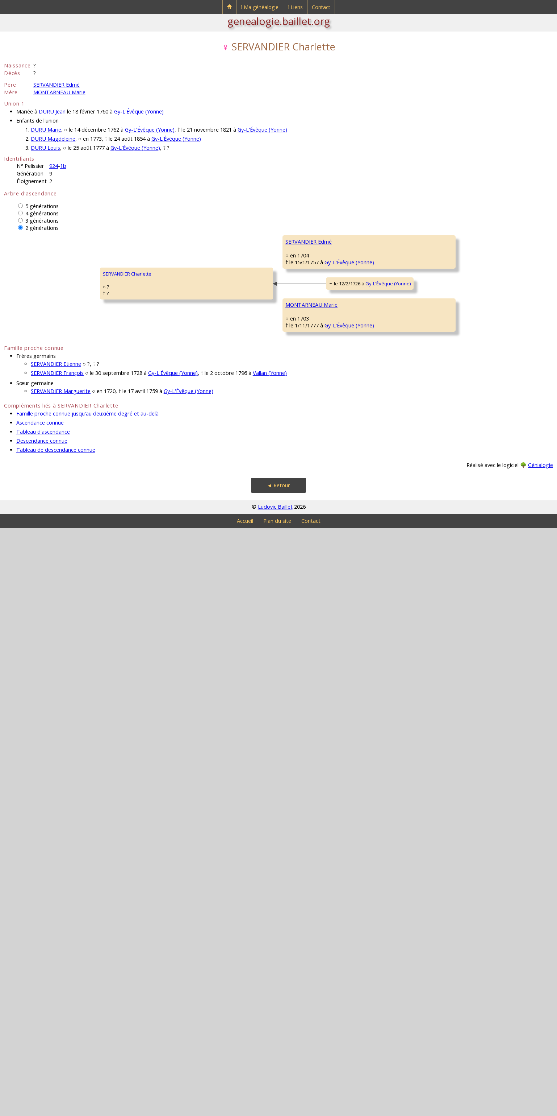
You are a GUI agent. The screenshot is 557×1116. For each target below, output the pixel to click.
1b (63, 165)
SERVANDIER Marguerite (61, 979)
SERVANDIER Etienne (56, 951)
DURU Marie (46, 129)
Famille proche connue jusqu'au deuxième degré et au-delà (87, 1001)
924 (53, 165)
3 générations (42, 220)
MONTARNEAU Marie (59, 92)
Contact (321, 7)
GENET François (358, 437)
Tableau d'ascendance (43, 1019)
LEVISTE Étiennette (471, 807)
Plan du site (277, 1108)
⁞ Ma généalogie (259, 7)
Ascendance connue (40, 1010)
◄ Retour (278, 1073)
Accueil (245, 1108)
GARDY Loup (464, 763)
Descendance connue (41, 1028)
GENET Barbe (244, 481)
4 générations (42, 213)
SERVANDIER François (57, 961)
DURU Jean (52, 111)
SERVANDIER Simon (251, 306)
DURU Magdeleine (53, 138)
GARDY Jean (354, 785)
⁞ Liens (295, 7)
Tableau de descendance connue (55, 1037)
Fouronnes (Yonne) (297, 405)
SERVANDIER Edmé (56, 84)
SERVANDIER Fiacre (361, 263)
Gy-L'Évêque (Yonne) (139, 111)
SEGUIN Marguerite (362, 524)
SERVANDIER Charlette (33, 568)
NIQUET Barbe (356, 872)
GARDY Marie (244, 829)
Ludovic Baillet (275, 1094)
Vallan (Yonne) (270, 961)
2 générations (42, 227)
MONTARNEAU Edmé (252, 655)
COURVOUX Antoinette (365, 350)
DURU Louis (45, 147)
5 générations (42, 206)
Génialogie (540, 1053)
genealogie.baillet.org (278, 21)
